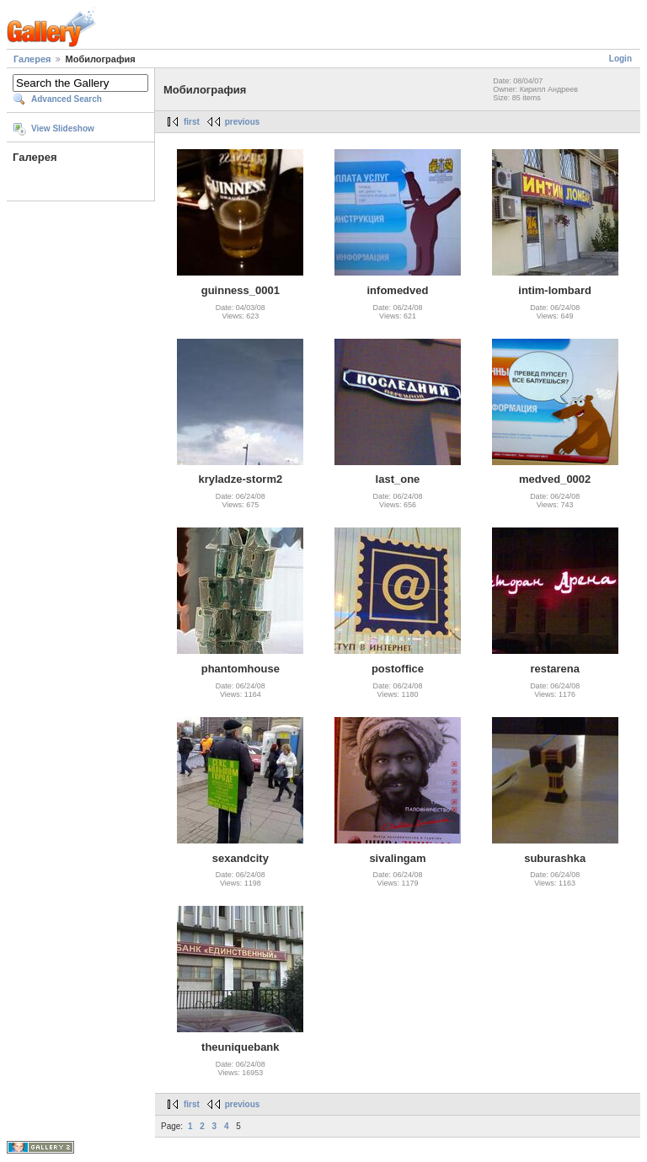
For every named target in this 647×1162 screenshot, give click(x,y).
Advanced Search (66, 99)
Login (620, 58)
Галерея (32, 59)
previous (242, 121)
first (192, 121)
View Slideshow (62, 128)
